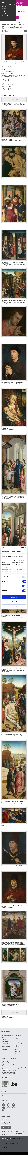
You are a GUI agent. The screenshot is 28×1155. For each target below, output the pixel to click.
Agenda (4, 6)
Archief (16, 1041)
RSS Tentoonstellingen (5, 1121)
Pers (16, 1053)
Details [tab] (13, 551)
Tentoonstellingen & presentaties (8, 4)
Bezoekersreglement (6, 1046)
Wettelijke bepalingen (8, 1147)
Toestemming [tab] (5, 551)
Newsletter (7, 1127)
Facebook (4, 1107)
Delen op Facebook (2, 31)
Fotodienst (17, 1039)
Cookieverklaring (7, 1149)
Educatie (4, 14)
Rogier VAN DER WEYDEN (9, 95)
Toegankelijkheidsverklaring (9, 1145)
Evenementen (4, 1043)
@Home (4, 17)
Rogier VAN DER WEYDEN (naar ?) (10, 83)
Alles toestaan (14, 597)
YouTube (8, 1107)
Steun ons (17, 1051)
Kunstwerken (25, 31)
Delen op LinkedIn (5, 31)
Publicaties (17, 1038)
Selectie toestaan (14, 601)
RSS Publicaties (5, 1125)
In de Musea (4, 1041)
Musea (3, 10)
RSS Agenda (4, 1119)
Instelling (4, 12)
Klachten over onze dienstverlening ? (11, 1143)
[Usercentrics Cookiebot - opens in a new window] (20, 548)
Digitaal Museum (18, 1046)
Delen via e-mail (7, 31)
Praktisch (4, 2)
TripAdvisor (3, 1112)
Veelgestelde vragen (7, 1035)
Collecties (4, 8)
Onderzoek (5, 15)
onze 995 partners (10, 559)
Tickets (3, 1039)
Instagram (13, 1107)
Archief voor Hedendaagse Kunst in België (20, 1044)
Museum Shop (4, 1044)
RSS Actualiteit (4, 1123)
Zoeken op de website (3, 1096)
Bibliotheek (17, 1037)
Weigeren (14, 606)
